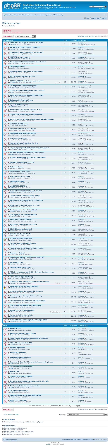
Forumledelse (66, 439)
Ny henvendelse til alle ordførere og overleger (26, 95)
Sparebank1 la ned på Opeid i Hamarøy (24, 286)
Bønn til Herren (15, 328)
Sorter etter (59, 405)
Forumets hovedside (11, 14)
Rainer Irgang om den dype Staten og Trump (26, 296)
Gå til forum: (62, 414)
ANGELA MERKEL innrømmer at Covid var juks (27, 152)
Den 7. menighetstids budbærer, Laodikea (25, 386)
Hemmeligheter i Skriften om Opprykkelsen (25, 395)
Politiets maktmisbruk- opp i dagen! (23, 129)
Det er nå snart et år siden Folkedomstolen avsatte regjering (32, 119)
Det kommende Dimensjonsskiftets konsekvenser (28, 62)
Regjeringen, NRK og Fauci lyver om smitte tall (27, 258)
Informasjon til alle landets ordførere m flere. (26, 109)
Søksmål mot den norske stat (20, 234)
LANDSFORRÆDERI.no (18, 186)
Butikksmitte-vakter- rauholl (20, 176)
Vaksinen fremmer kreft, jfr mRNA (22, 162)
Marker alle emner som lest (86, 36)
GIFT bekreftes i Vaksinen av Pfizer (22, 76)
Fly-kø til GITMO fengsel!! (19, 105)
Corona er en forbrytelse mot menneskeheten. (26, 114)
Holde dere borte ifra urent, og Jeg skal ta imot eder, (29, 338)
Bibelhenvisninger (58, 14)
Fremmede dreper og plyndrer (21, 219)
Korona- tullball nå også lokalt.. (21, 315)
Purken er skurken (16, 167)
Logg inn (104, 18)
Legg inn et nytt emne (8, 36)
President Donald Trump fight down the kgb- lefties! (29, 320)
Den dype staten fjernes (18, 138)
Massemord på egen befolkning (21, 277)
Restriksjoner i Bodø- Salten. (20, 172)
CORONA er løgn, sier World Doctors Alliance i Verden (29, 281)
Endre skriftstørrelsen (105, 14)
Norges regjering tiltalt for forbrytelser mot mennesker (29, 148)
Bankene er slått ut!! (17, 253)
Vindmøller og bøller (17, 181)
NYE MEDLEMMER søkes (19, 124)
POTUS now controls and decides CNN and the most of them (32, 272)
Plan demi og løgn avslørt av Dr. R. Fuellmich (26, 200)
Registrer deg (95, 18)
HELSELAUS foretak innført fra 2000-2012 (25, 47)
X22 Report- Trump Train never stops (23, 224)
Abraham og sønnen (17, 347)
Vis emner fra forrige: (40, 405)
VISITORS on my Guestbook (20, 57)
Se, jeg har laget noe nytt (19, 390)
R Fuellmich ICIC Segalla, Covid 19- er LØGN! (26, 43)
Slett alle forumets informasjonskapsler (82, 439)
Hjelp (87, 18)
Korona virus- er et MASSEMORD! (22, 310)
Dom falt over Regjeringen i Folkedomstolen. (26, 305)
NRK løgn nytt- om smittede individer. (23, 215)
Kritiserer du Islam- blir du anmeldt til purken (26, 291)
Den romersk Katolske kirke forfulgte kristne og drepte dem (31, 362)
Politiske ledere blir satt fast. (20, 267)
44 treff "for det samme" (18, 400)
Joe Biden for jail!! (16, 262)
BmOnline (12, 26)
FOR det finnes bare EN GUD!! (21, 343)
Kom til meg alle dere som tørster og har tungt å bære (35, 14)
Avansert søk (103, 8)
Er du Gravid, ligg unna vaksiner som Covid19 (26, 52)
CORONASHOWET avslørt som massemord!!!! (26, 81)
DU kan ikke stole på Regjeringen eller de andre (27, 90)
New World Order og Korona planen (23, 133)
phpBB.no (49, 444)
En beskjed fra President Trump (21, 100)
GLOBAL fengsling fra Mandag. (21, 238)
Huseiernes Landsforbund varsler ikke (24, 143)
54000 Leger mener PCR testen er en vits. (25, 205)
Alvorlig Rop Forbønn (18, 352)
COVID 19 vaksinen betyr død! (21, 229)
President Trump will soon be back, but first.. (26, 191)
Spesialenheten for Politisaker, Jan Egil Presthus (27, 301)
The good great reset (17, 66)
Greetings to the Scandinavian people (23, 86)
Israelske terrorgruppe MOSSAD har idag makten (27, 157)
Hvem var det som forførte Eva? (21, 367)
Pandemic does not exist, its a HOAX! (23, 210)
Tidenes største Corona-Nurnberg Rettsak (25, 195)
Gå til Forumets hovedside (11, 414)
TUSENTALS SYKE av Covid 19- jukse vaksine (26, 248)
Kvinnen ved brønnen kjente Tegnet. (23, 333)
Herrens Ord (14, 371)
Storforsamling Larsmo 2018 (20, 357)
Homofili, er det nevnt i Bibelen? (21, 376)
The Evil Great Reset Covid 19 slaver (23, 243)
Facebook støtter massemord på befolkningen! (27, 71)
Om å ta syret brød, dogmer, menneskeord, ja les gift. (29, 381)
